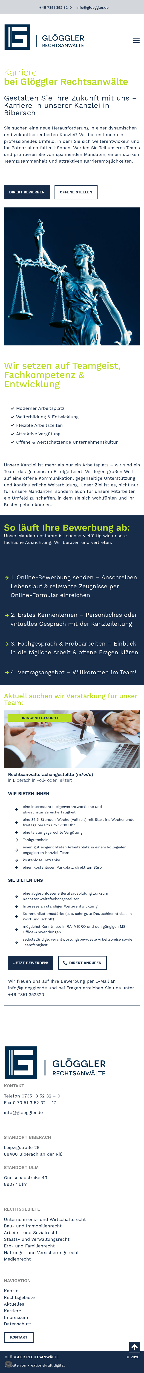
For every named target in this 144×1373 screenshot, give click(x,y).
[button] (8, 1364)
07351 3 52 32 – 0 (41, 1096)
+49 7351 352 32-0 (55, 7)
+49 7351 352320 (26, 994)
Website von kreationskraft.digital (35, 1366)
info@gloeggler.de (92, 7)
